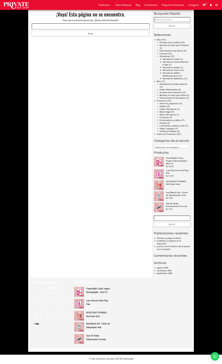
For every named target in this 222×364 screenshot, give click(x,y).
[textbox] (172, 147)
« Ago (36, 323)
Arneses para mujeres (170, 42)
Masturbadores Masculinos (172, 98)
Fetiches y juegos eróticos (169, 238)
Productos (105, 5)
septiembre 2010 (164, 273)
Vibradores (165, 56)
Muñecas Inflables (168, 131)
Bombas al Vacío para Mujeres (174, 45)
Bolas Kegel (165, 112)
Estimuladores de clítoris (171, 50)
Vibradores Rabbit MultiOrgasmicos (171, 74)
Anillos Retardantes (169, 89)
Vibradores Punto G (171, 70)
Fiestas (163, 123)
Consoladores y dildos (170, 120)
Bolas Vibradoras (168, 114)
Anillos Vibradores (168, 109)
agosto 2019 (162, 267)
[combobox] (172, 146)
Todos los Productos (166, 134)
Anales (163, 106)
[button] (215, 356)
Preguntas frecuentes (173, 5)
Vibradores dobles (171, 67)
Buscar (172, 26)
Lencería (164, 53)
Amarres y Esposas (169, 103)
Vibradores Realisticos (172, 78)
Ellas (159, 39)
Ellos (159, 81)
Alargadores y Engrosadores (173, 84)
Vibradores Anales (171, 59)
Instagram (193, 5)
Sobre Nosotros (123, 5)
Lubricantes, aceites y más (172, 125)
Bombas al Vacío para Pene (173, 95)
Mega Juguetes (167, 128)
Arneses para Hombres (171, 92)
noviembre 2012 (164, 270)
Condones (164, 117)
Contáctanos (150, 5)
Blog (138, 5)
